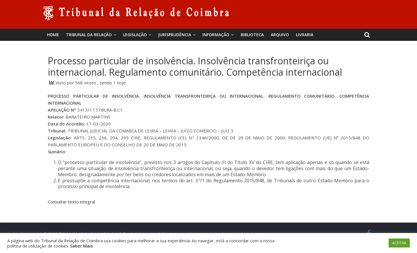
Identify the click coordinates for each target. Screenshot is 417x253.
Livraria (304, 34)
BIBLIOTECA (252, 34)
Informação (215, 34)
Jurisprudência (174, 34)
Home (53, 34)
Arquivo (280, 34)
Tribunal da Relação (89, 34)
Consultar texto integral (71, 202)
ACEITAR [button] (399, 242)
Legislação (135, 34)
